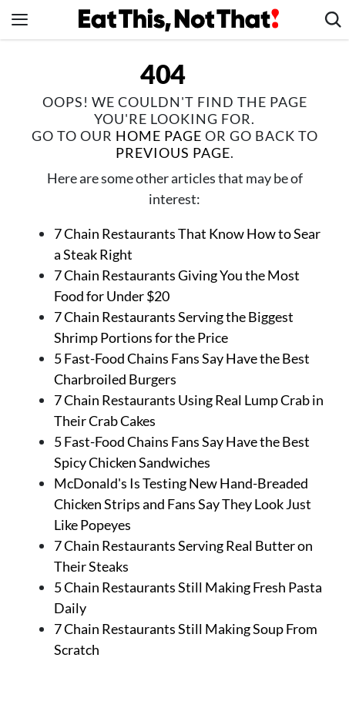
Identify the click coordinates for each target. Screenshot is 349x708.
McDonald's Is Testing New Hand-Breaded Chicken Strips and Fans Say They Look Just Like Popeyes (182, 504)
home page (159, 135)
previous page (173, 152)
